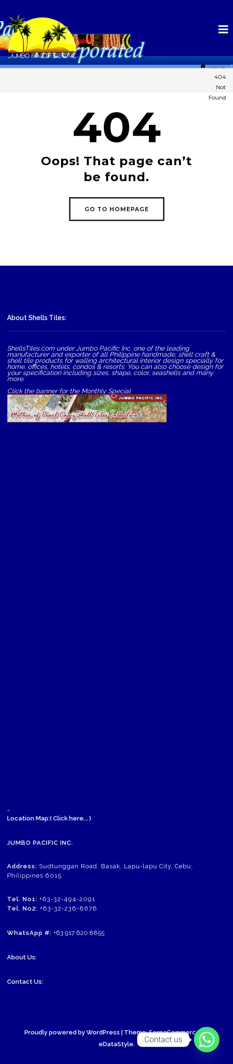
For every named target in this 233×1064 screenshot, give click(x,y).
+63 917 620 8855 (79, 932)
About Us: (22, 957)
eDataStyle (116, 1044)
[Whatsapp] (206, 1039)
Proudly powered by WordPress (72, 1032)
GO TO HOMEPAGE (117, 209)
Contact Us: (25, 981)
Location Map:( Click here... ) (49, 818)
